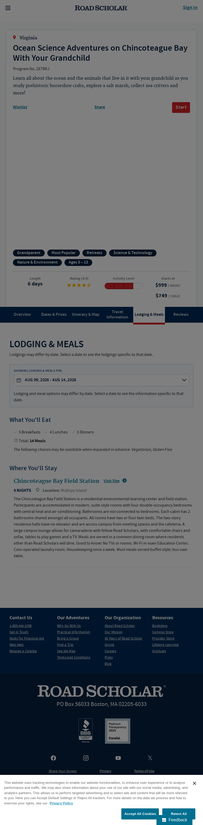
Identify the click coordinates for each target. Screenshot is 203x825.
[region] (101, 800)
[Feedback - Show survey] (174, 820)
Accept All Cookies (140, 814)
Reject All (179, 814)
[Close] (194, 783)
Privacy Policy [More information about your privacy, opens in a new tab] (61, 803)
